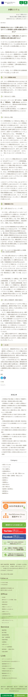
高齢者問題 (5, 639)
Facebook (5, 584)
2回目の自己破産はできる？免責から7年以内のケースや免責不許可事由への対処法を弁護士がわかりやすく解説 (14, 452)
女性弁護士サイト (6, 666)
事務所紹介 (5, 604)
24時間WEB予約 (6, 614)
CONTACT (10, 570)
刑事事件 (4, 480)
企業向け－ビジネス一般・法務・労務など (12, 473)
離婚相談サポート (6, 673)
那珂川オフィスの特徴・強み (9, 599)
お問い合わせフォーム (7, 620)
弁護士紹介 (5, 602)
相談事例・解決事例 (7, 488)
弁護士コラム (23, 14)
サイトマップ (5, 622)
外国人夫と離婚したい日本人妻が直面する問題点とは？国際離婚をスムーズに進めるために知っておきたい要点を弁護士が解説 (13, 436)
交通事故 (4, 642)
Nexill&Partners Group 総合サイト (11, 661)
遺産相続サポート (6, 663)
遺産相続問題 (5, 634)
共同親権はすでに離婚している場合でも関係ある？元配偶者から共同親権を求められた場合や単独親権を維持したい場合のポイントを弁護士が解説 (13, 405)
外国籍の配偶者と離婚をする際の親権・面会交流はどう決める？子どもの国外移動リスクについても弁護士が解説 (13, 423)
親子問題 (4, 632)
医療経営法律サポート (7, 670)
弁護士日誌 (5, 484)
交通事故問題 (5, 471)
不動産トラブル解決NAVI (8, 668)
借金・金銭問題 (6, 637)
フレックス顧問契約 (7, 646)
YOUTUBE (5, 582)
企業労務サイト (6, 675)
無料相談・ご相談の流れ (8, 649)
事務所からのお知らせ (7, 609)
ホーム (17, 14)
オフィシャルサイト (7, 659)
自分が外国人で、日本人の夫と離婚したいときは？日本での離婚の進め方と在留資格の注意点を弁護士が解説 (13, 430)
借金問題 (4, 477)
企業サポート (5, 644)
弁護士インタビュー (7, 606)
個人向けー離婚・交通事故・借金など (18, 16)
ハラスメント (5, 466)
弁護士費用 (5, 651)
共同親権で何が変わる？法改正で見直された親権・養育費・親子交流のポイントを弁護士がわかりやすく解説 (13, 416)
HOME (3, 597)
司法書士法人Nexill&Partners (9, 678)
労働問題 (4, 482)
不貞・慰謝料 (5, 469)
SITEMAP (3, 570)
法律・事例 (5, 486)
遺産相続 (4, 491)
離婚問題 (4, 493)
